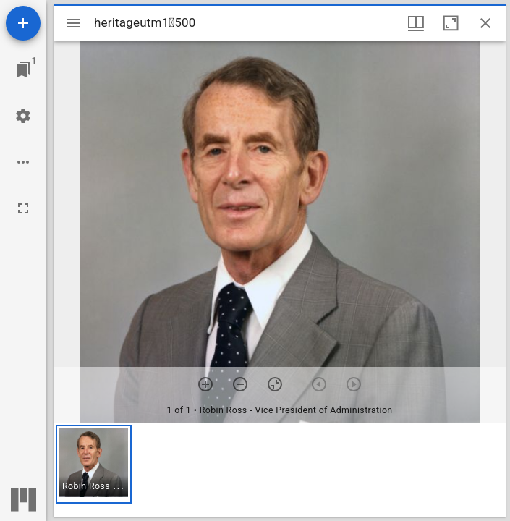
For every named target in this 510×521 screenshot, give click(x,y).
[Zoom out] (240, 384)
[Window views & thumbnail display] (416, 23)
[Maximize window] (450, 23)
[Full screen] (23, 208)
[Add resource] (23, 23)
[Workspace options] (23, 162)
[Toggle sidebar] (73, 23)
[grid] (280, 470)
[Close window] (485, 23)
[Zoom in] (205, 384)
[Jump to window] (23, 69)
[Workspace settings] (23, 115)
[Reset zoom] (275, 384)
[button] (93, 464)
